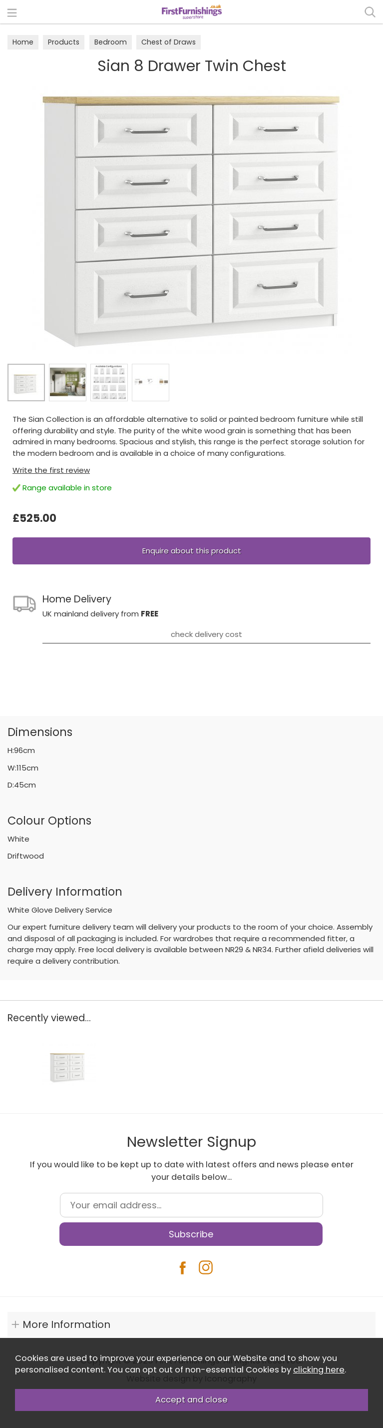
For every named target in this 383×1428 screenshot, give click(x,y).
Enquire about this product (191, 550)
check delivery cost (206, 634)
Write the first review (51, 470)
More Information (66, 1324)
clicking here (319, 1369)
